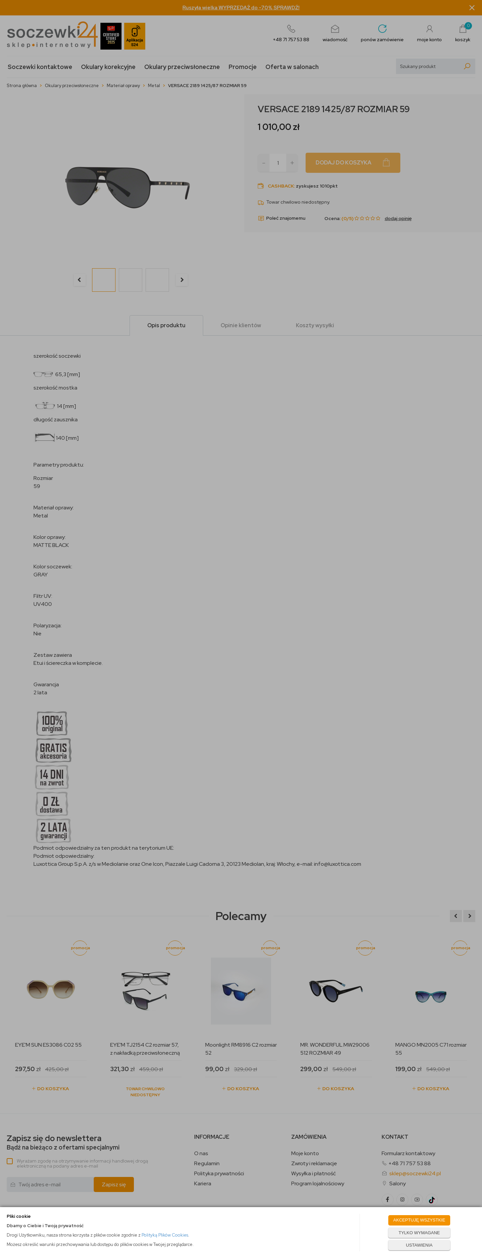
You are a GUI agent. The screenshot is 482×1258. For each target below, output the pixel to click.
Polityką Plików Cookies (165, 1235)
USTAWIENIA (419, 1245)
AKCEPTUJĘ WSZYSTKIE (419, 1219)
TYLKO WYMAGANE (419, 1232)
